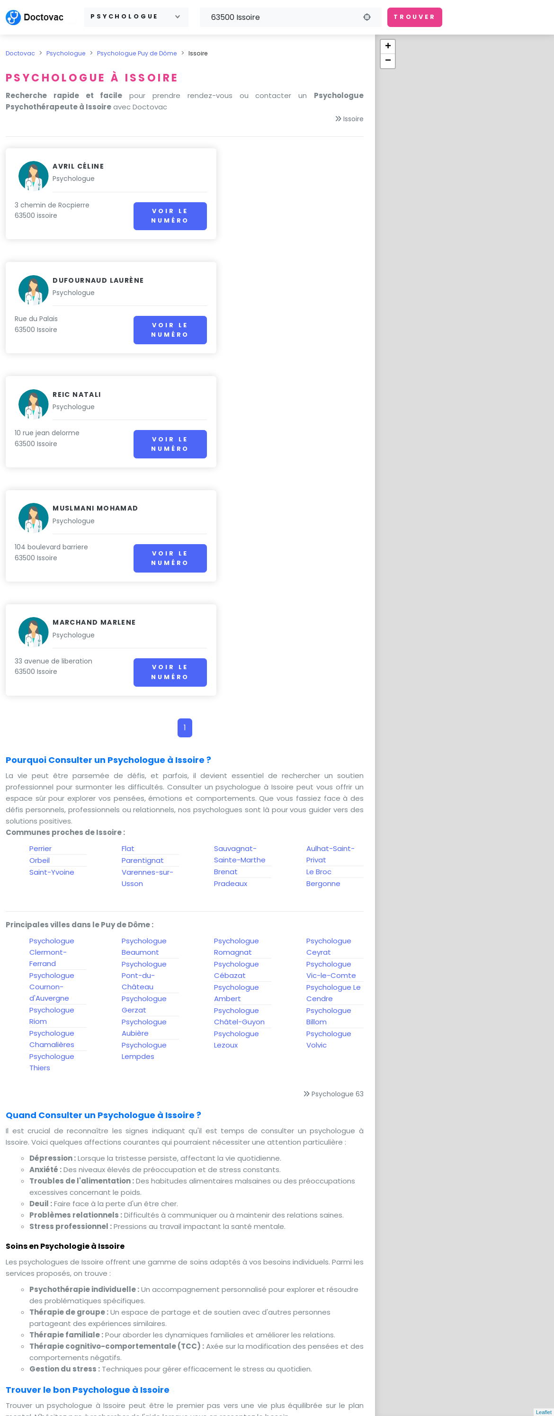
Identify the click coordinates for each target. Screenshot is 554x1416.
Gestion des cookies (436, 1399)
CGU (309, 1388)
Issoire (353, 119)
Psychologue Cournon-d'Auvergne (51, 758)
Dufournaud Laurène (283, 166)
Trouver (414, 17)
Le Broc (318, 643)
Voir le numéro (141, 215)
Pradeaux (230, 655)
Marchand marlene (94, 394)
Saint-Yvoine (51, 644)
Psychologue (66, 53)
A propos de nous (370, 1388)
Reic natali (77, 280)
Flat (128, 620)
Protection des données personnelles (274, 1399)
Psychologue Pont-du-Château (144, 747)
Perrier (40, 620)
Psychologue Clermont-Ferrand (51, 724)
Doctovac (20, 53)
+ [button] (388, 47)
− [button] (388, 61)
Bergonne (323, 655)
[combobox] (136, 17)
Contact (269, 1388)
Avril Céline (78, 166)
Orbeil (39, 632)
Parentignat (143, 632)
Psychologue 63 (338, 865)
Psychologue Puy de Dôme (137, 53)
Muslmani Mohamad (280, 280)
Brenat (226, 643)
